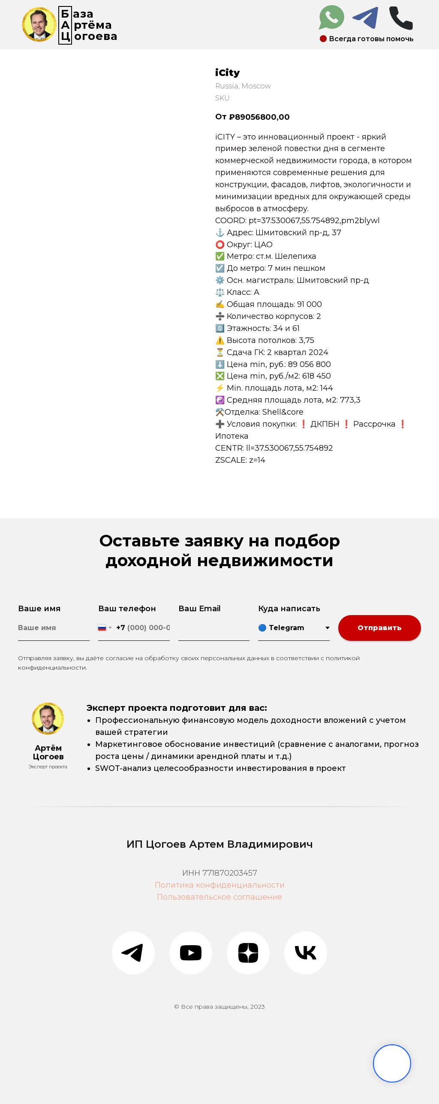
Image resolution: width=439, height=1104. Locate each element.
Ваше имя (39, 608)
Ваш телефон (127, 608)
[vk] (305, 952)
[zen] (248, 952)
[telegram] (133, 952)
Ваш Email (199, 608)
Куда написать (289, 608)
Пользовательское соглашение (219, 897)
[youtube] (190, 952)
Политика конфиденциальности (220, 885)
